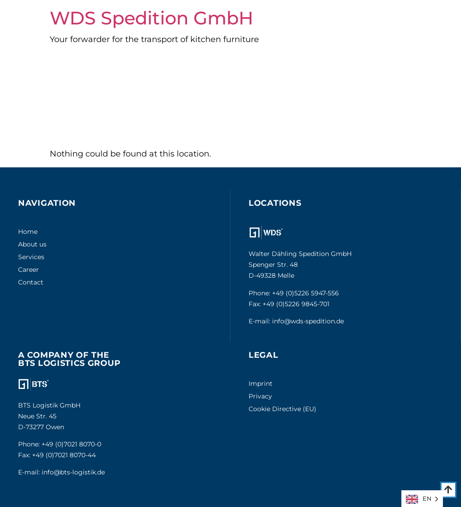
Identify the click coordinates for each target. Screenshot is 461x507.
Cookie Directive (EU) (282, 409)
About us (32, 244)
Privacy (260, 396)
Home (28, 231)
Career (28, 269)
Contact (30, 282)
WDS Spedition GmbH (151, 18)
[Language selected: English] (422, 498)
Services (31, 257)
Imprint (261, 383)
